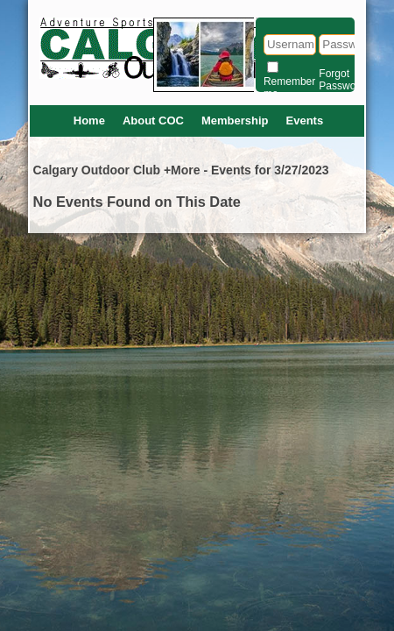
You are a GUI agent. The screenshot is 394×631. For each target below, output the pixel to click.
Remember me (289, 87)
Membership (235, 120)
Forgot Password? (344, 79)
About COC (153, 120)
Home (89, 120)
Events (305, 120)
